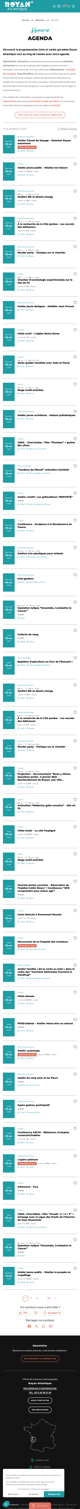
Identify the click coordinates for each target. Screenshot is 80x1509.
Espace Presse (42, 1467)
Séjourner (39, 20)
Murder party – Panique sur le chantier (41, 252)
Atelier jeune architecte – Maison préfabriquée (46, 415)
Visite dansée (26, 996)
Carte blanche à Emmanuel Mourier (40, 914)
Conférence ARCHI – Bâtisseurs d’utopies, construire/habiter (44, 1134)
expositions (10, 101)
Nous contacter (40, 1400)
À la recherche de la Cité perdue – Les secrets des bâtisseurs (46, 225)
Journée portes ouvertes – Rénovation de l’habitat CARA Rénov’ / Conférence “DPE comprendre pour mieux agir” (44, 888)
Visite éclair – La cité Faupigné (36, 830)
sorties (56, 105)
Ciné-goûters (26, 578)
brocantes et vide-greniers (43, 101)
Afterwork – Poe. (28, 1186)
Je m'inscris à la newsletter (40, 1359)
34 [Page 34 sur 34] (48, 1298)
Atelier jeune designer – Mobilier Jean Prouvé (46, 306)
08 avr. (9, 144)
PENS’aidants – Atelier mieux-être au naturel (45, 1023)
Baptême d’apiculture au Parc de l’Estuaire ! (45, 661)
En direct (39, 1506)
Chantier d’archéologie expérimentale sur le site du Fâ (45, 281)
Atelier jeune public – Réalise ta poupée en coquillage (44, 1274)
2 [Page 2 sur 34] (31, 1298)
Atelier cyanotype (29, 1050)
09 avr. (9, 638)
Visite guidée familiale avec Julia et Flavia (44, 362)
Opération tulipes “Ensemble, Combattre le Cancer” (44, 609)
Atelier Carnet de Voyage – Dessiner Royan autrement (44, 142)
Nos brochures (40, 1410)
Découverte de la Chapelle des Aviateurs (43, 941)
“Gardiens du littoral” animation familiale (43, 469)
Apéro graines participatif (34, 1105)
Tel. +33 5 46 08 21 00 (40, 1392)
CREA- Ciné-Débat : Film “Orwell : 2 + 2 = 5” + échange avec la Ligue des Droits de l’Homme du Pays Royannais (46, 1217)
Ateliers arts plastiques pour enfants (40, 553)
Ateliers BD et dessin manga (35, 196)
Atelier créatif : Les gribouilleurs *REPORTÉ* (45, 497)
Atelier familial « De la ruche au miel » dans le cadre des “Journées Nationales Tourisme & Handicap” (46, 972)
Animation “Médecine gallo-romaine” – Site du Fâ (46, 807)
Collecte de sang (28, 634)
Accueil (25, 20)
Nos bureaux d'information (40, 1388)
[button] (32, 2)
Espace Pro (42, 1460)
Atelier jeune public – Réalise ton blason (43, 167)
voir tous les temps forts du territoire (40, 115)
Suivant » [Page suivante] (55, 1298)
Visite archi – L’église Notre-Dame (39, 333)
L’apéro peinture (28, 1159)
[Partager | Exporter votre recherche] (67, 129)
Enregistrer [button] (52, 1313)
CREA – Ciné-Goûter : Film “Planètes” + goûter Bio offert (46, 444)
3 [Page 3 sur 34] (37, 1298)
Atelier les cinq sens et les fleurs (38, 1078)
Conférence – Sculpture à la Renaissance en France (45, 526)
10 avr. (8, 1275)
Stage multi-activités (30, 390)
